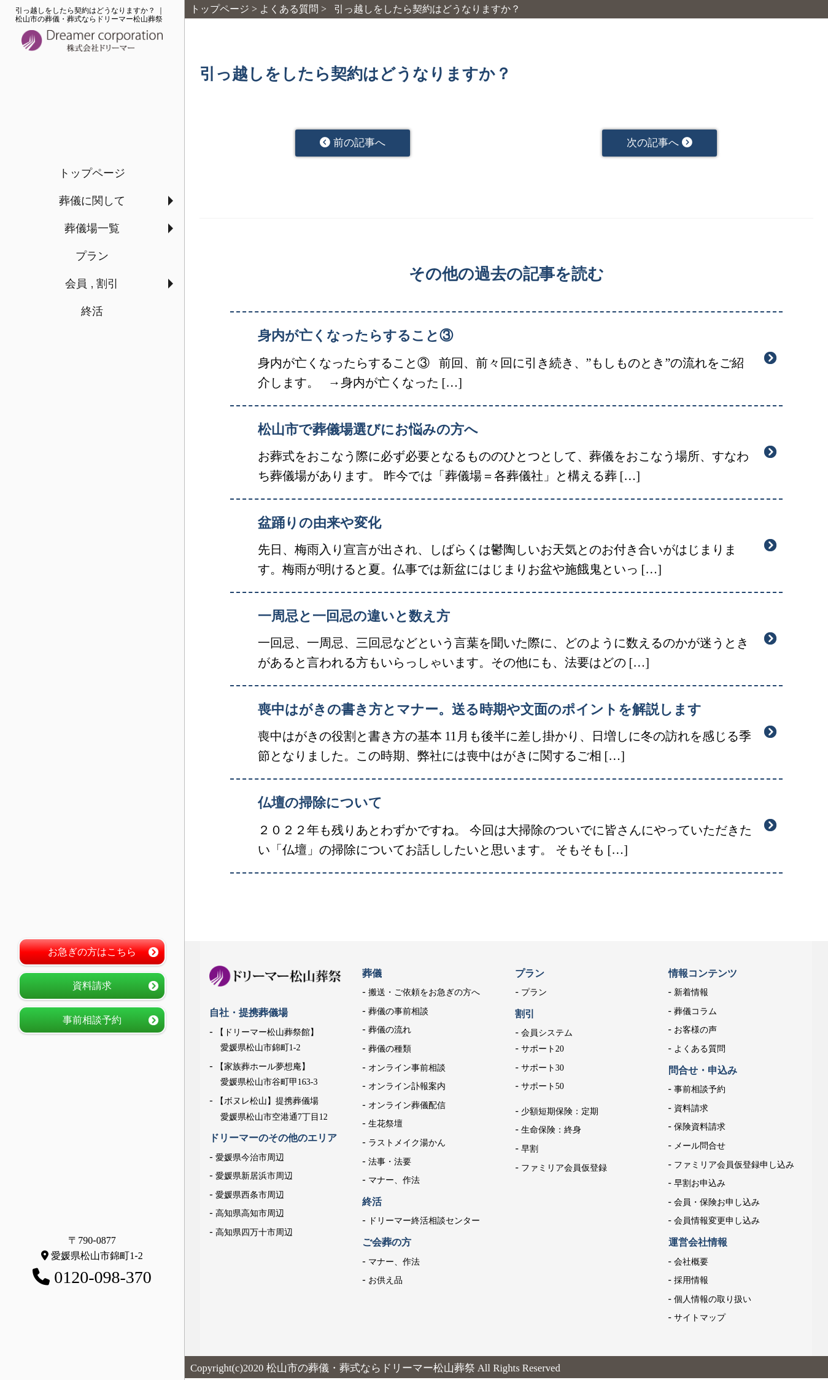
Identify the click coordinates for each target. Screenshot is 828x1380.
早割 (529, 1150)
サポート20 (542, 1050)
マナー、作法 (394, 1182)
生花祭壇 (385, 1125)
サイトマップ (699, 1319)
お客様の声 (695, 1031)
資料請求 (92, 985)
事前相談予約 (92, 1020)
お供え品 (385, 1282)
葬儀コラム (695, 1013)
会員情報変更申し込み (717, 1222)
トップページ (92, 173)
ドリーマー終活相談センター (424, 1222)
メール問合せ (699, 1147)
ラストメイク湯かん (407, 1144)
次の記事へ (659, 144)
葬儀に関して (92, 201)
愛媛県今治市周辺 (249, 1159)
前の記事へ (352, 144)
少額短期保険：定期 (559, 1113)
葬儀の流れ (389, 1031)
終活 (92, 311)
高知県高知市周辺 (249, 1215)
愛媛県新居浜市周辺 (254, 1177)
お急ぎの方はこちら (92, 952)
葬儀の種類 (389, 1050)
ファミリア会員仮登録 (564, 1169)
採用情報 (691, 1282)
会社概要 (691, 1263)
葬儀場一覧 (92, 228)
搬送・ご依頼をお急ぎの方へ (424, 994)
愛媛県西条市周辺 (249, 1196)
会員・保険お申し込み (717, 1204)
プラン (92, 256)
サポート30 (542, 1069)
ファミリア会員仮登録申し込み (734, 1166)
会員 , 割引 (91, 283)
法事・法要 (389, 1163)
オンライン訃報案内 (407, 1088)
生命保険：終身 (551, 1131)
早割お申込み (699, 1185)
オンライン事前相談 (407, 1069)
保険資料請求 (699, 1128)
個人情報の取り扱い (712, 1301)
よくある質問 (699, 1050)
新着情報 (691, 994)
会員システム (547, 1034)
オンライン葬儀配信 (407, 1107)
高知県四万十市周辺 (254, 1234)
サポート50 (542, 1088)
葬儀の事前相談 (398, 1013)
